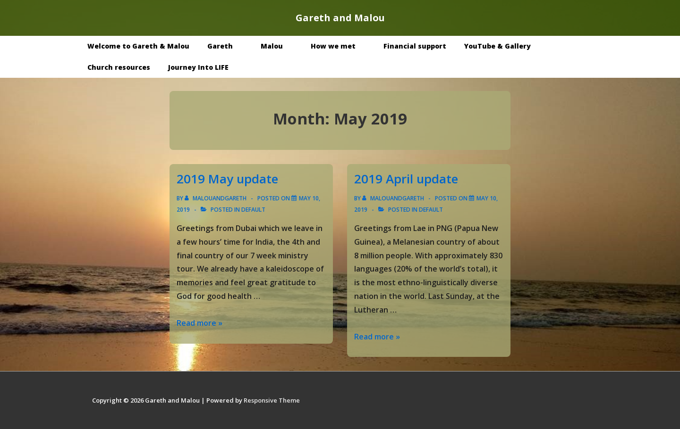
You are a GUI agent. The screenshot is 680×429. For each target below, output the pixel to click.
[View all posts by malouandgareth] (216, 198)
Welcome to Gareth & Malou (138, 45)
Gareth (226, 46)
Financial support (414, 45)
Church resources (118, 67)
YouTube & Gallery (504, 46)
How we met (340, 46)
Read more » (199, 323)
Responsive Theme (272, 400)
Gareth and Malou (340, 17)
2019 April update (406, 178)
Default (253, 210)
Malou (279, 46)
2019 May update (227, 178)
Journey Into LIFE (198, 67)
